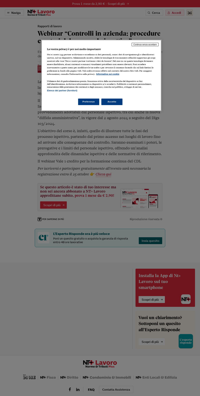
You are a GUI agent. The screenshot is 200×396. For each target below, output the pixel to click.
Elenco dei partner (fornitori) (62, 90)
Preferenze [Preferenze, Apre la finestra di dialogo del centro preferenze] (89, 101)
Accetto (111, 101)
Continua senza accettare (145, 44)
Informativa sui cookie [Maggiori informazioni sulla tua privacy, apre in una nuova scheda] (107, 74)
